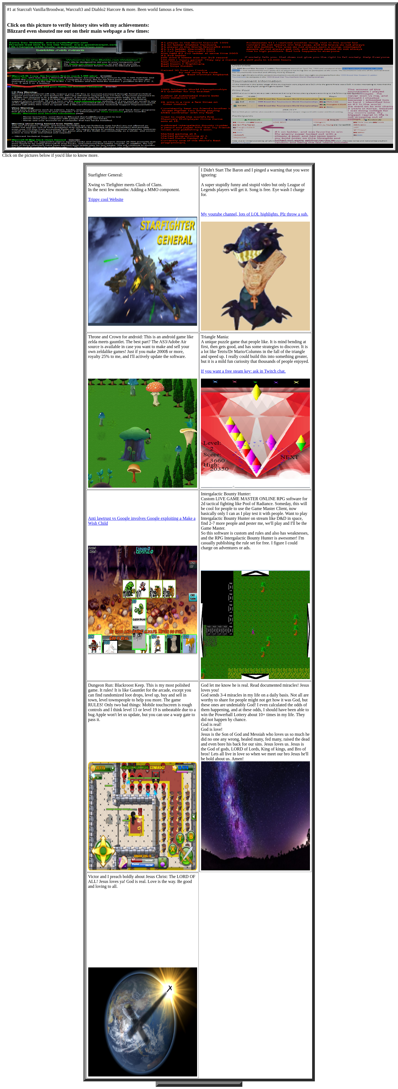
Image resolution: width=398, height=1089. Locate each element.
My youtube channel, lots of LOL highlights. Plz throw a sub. (254, 214)
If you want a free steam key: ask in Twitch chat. (243, 371)
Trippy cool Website (105, 199)
